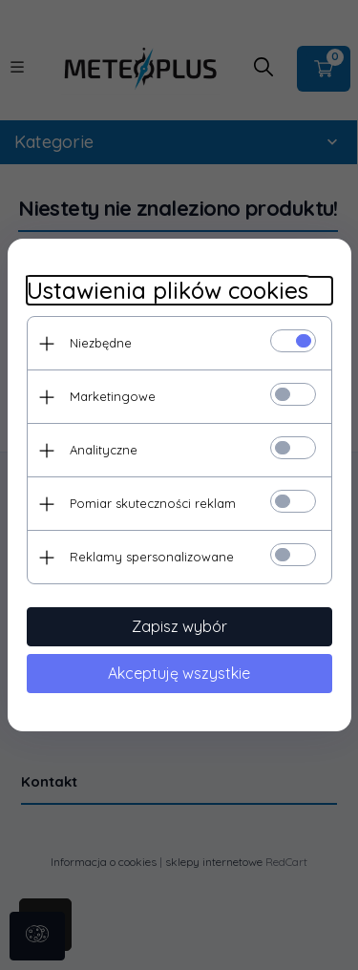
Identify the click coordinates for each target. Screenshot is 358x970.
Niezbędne (101, 342)
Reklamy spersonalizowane (152, 556)
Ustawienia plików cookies (167, 291)
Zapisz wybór (179, 626)
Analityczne (103, 449)
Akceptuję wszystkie (179, 673)
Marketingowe (113, 396)
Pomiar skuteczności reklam (153, 503)
